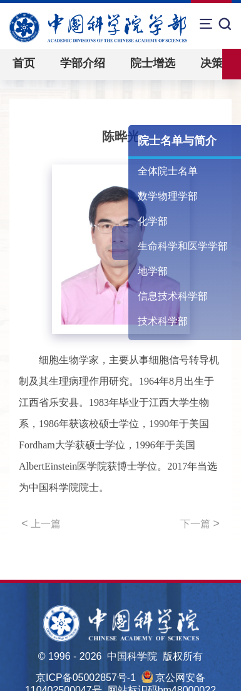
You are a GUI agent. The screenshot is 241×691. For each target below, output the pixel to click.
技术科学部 (163, 321)
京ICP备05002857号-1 (86, 677)
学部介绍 (82, 63)
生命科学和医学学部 (183, 246)
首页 (24, 63)
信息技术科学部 (173, 296)
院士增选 (152, 63)
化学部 (153, 221)
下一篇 (200, 523)
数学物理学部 (168, 196)
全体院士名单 (168, 171)
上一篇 (41, 523)
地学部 (153, 271)
